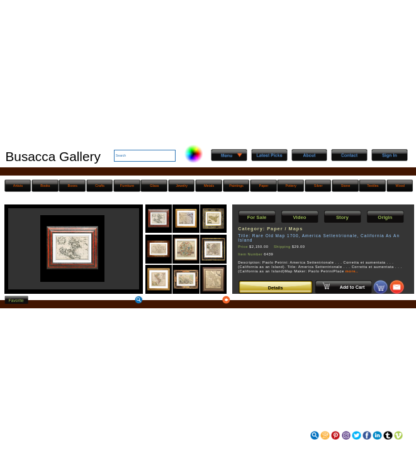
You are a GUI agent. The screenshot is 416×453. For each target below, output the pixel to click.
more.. (352, 271)
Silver (318, 185)
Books (45, 185)
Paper (264, 185)
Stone (345, 185)
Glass (154, 185)
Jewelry (182, 185)
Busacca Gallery (52, 156)
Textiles (372, 185)
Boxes (72, 185)
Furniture (127, 185)
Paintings (236, 185)
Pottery (291, 185)
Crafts (99, 185)
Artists (18, 185)
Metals (209, 185)
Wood (400, 185)
